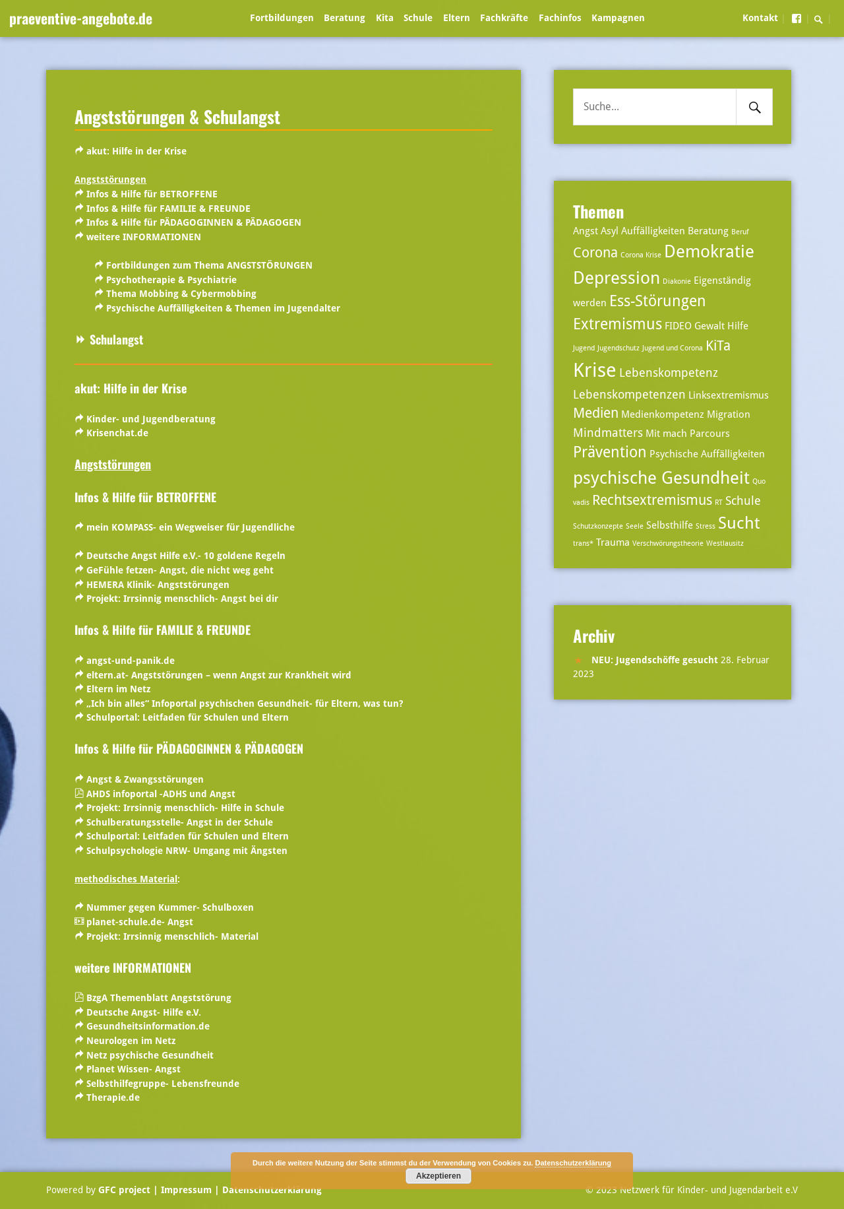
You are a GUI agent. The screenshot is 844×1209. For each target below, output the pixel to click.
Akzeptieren (438, 1176)
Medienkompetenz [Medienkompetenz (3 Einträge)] (662, 414)
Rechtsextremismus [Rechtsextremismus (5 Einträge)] (652, 500)
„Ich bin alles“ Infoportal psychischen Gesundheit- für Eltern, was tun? (244, 703)
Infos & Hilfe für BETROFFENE (152, 194)
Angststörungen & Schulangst (177, 116)
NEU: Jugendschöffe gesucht (654, 660)
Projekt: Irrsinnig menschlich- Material (172, 936)
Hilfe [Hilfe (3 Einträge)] (737, 326)
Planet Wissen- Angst (133, 1069)
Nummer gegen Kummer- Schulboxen (170, 907)
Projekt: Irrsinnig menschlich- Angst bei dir (182, 598)
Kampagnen (618, 18)
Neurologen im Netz (130, 1040)
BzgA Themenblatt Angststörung (158, 998)
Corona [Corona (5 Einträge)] (595, 253)
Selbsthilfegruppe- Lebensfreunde (162, 1083)
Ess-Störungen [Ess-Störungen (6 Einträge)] (657, 301)
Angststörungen (193, 584)
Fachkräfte (504, 18)
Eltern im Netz (118, 689)
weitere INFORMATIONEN (143, 237)
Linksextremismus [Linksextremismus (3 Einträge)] (728, 395)
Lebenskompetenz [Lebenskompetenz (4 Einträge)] (668, 372)
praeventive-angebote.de (80, 17)
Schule (418, 18)
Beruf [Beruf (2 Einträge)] (740, 232)
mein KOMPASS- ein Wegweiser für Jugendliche (190, 527)
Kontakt (760, 18)
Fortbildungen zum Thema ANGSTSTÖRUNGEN (209, 265)
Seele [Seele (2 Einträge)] (635, 526)
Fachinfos (560, 18)
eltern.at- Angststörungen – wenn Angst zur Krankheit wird (218, 675)
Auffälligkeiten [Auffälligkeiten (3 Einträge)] (653, 231)
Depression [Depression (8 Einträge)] (616, 277)
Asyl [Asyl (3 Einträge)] (609, 231)
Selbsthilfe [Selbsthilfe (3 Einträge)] (669, 525)
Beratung (344, 18)
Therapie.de (113, 1097)
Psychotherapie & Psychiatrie (171, 280)
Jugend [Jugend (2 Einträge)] (584, 348)
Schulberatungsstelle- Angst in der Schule (179, 822)
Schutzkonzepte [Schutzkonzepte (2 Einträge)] (598, 526)
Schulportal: (187, 717)
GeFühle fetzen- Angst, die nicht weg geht (180, 570)
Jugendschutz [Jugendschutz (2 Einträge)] (618, 348)
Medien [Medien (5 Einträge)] (595, 413)
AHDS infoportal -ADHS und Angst (160, 794)
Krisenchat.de (117, 433)
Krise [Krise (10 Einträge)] (595, 370)
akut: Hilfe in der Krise (136, 151)
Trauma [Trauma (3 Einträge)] (613, 542)
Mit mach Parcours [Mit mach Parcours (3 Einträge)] (688, 434)
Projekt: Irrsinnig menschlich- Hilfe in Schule (184, 807)
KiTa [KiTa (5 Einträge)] (718, 346)
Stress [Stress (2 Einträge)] (705, 526)
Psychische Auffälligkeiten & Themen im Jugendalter (223, 308)
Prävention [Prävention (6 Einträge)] (610, 452)
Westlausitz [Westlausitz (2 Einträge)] (725, 543)
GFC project (124, 1190)
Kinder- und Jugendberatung (151, 419)
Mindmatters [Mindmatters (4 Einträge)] (608, 433)
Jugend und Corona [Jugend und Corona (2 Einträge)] (672, 348)
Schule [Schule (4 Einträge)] (743, 500)
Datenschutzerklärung (271, 1190)
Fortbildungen (282, 18)
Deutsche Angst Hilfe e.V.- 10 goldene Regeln (186, 555)
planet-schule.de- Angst (139, 922)
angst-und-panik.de (130, 660)
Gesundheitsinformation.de (148, 1026)
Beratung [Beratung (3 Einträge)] (708, 231)
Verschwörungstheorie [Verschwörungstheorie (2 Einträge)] (668, 543)
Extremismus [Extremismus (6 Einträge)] (617, 324)
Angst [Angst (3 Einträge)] (585, 231)
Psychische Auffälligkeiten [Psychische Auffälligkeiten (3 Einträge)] (707, 454)
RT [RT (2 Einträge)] (719, 502)
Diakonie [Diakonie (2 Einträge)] (677, 281)
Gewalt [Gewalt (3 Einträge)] (709, 326)
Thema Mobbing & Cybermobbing (181, 293)
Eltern (456, 18)
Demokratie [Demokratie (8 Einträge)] (709, 251)
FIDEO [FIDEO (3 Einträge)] (678, 326)
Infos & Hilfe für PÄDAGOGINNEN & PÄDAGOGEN (193, 222)
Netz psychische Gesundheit (151, 1055)
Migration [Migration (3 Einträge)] (728, 414)
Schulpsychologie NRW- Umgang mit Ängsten (186, 850)
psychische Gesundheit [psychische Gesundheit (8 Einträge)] (661, 477)
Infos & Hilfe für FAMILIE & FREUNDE (168, 208)
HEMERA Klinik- (122, 584)
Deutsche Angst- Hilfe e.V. (143, 1012)
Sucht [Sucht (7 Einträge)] (739, 523)
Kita (385, 18)
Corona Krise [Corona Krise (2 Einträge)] (640, 255)
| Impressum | (186, 1190)
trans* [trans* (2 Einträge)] (583, 543)
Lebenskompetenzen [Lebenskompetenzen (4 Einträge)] (629, 394)
